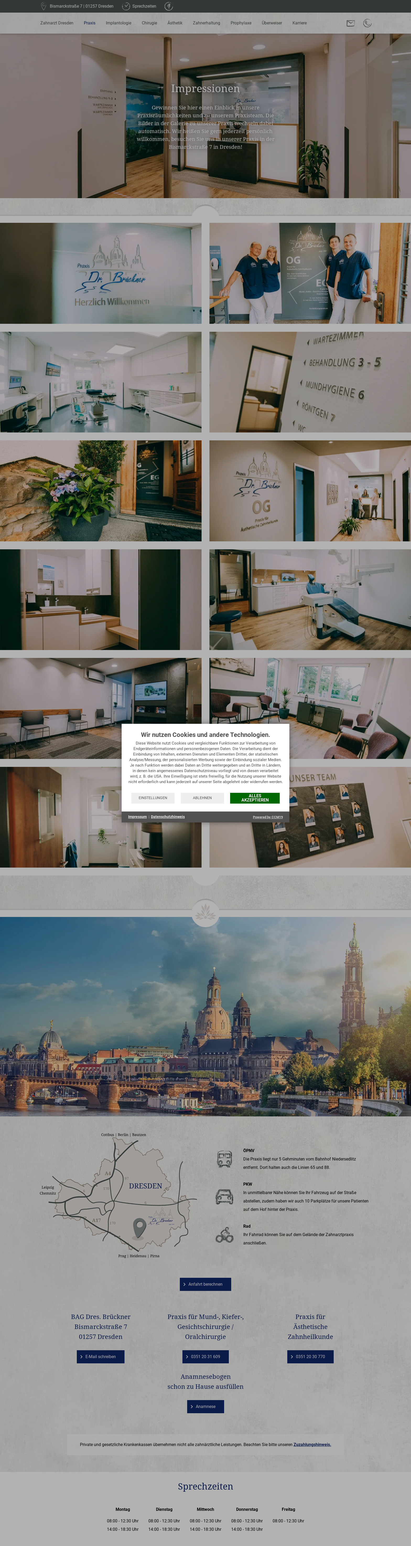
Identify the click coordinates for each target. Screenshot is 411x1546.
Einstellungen (153, 798)
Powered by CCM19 (268, 817)
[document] (205, 762)
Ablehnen (202, 798)
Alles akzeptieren (255, 798)
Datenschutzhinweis (168, 817)
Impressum (137, 817)
